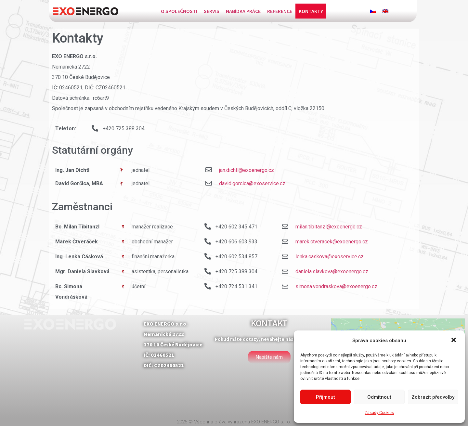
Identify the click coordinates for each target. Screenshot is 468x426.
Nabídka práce (243, 11)
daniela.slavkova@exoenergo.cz (331, 271)
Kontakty (311, 11)
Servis (211, 11)
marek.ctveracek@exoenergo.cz (331, 242)
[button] (454, 340)
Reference (279, 11)
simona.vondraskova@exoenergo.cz (336, 286)
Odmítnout (379, 397)
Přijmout (325, 397)
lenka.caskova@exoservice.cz (329, 256)
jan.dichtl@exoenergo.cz (246, 170)
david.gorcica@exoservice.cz (252, 183)
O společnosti (179, 11)
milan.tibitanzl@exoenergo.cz (328, 227)
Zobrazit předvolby (432, 397)
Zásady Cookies (379, 412)
